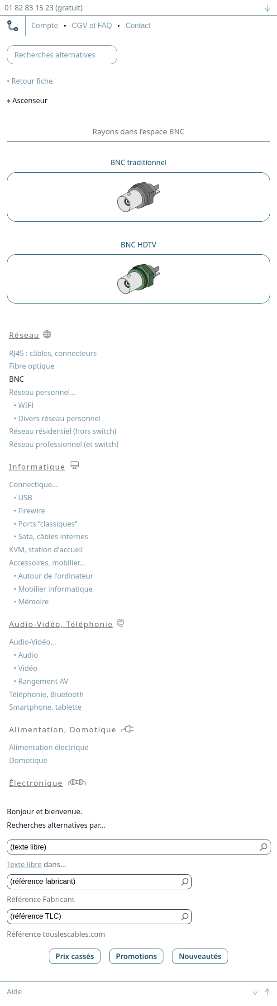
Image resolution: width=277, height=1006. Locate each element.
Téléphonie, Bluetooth (46, 694)
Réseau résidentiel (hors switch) (62, 431)
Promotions (136, 956)
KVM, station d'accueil (46, 550)
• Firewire (29, 511)
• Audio (26, 655)
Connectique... (33, 484)
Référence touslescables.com (56, 934)
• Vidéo (25, 668)
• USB (23, 498)
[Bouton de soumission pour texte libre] (264, 847)
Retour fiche (32, 81)
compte (44, 26)
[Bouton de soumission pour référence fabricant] (184, 882)
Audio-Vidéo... (32, 642)
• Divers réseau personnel (57, 418)
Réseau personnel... (42, 392)
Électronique (36, 783)
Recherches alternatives (54, 55)
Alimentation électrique (49, 747)
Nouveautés (200, 956)
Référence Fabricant (41, 899)
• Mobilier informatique (53, 589)
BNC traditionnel (138, 162)
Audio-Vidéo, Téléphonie (61, 624)
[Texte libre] (132, 847)
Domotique (28, 760)
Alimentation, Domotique (63, 729)
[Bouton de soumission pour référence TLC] (184, 917)
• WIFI (23, 405)
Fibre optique (31, 366)
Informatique (37, 466)
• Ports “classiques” (45, 524)
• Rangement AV (41, 681)
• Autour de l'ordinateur (53, 576)
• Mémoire (31, 602)
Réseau (24, 335)
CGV (92, 25)
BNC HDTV (138, 245)
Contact (137, 25)
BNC (16, 379)
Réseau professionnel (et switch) (64, 444)
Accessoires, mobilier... (47, 563)
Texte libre (24, 864)
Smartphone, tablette (45, 707)
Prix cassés (75, 956)
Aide (14, 992)
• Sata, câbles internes (51, 536)
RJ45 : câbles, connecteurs (53, 353)
